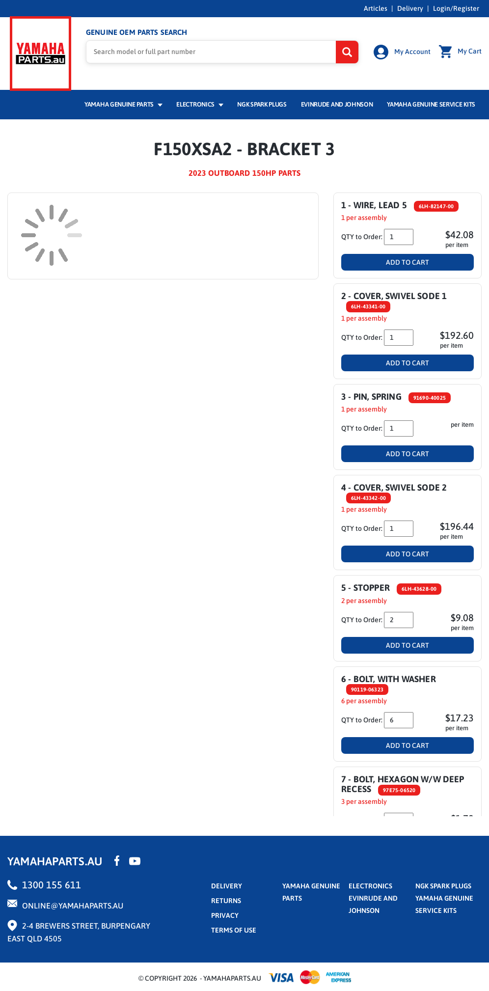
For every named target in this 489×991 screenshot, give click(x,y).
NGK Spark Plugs (261, 96)
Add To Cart (407, 254)
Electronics (199, 96)
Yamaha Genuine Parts (123, 96)
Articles (375, 8)
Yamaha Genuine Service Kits (431, 96)
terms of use (233, 922)
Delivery (410, 8)
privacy (225, 907)
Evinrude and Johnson (337, 96)
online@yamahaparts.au (72, 897)
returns (226, 892)
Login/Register (456, 8)
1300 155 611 (51, 876)
